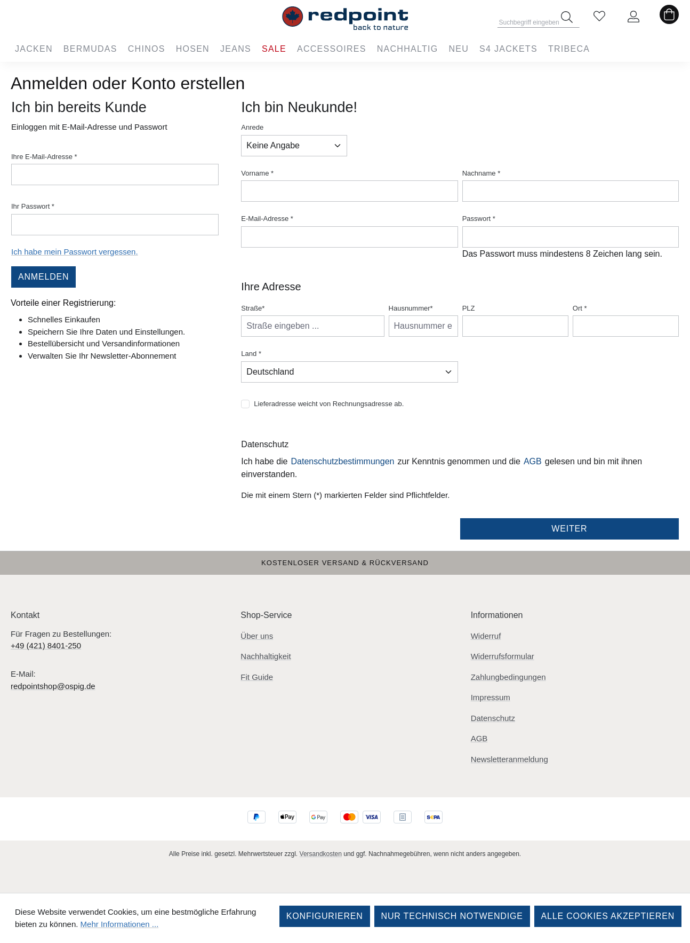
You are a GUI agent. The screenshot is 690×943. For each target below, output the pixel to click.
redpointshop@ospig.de (53, 686)
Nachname (481, 173)
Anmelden (43, 276)
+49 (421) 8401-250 (46, 645)
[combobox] (539, 19)
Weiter (569, 528)
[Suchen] (567, 17)
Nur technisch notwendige (452, 916)
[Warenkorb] (669, 17)
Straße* (252, 308)
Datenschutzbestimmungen (343, 461)
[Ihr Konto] (633, 17)
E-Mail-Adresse (267, 219)
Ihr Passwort (32, 206)
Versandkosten (321, 854)
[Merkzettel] (599, 17)
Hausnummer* (411, 308)
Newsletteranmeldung (509, 759)
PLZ (468, 308)
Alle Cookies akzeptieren (608, 916)
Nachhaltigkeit (265, 656)
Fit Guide (256, 677)
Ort (580, 308)
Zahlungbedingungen (508, 677)
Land (251, 354)
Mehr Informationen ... (120, 924)
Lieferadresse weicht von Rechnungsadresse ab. (329, 404)
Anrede (252, 127)
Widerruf (486, 635)
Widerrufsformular (502, 656)
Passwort (478, 219)
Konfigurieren (324, 916)
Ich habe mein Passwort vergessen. (74, 251)
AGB (533, 461)
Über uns (256, 635)
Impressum (490, 697)
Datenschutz (493, 718)
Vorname (257, 173)
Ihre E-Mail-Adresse (44, 157)
